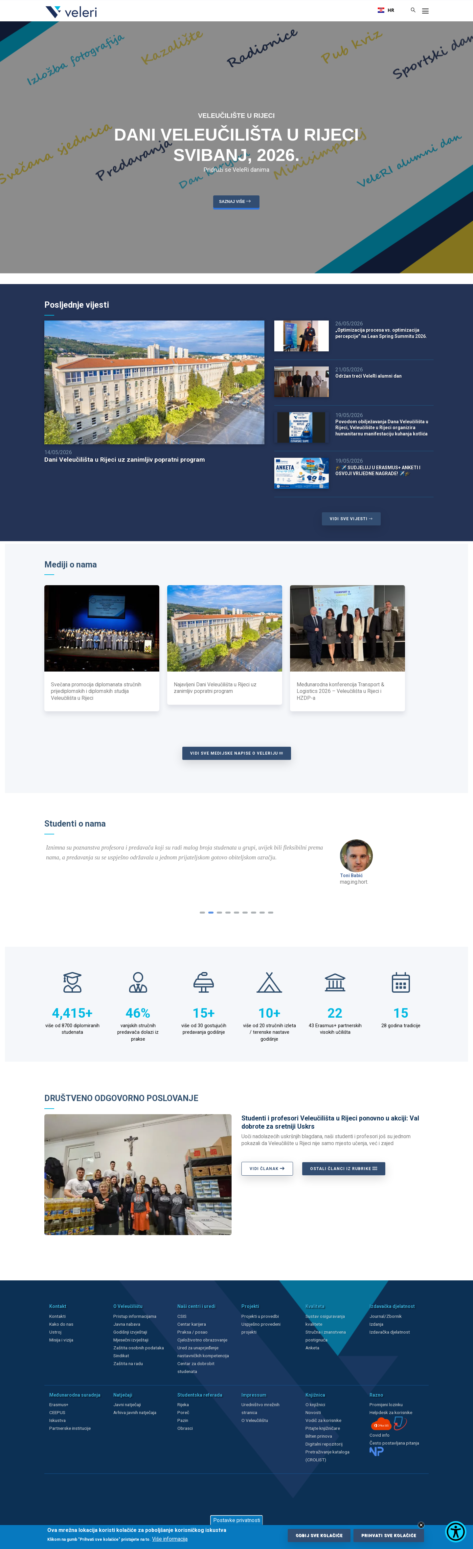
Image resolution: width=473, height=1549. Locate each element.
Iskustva (57, 1420)
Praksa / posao (193, 1332)
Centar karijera (191, 1324)
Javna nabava (126, 1324)
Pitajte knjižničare (322, 1428)
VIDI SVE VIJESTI (351, 519)
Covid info (380, 1435)
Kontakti (57, 1316)
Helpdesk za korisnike (391, 1412)
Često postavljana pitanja (394, 1443)
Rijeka (183, 1404)
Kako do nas (61, 1324)
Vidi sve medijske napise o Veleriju (236, 753)
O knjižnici (315, 1404)
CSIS (182, 1316)
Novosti (313, 1412)
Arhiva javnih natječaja (134, 1412)
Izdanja (376, 1324)
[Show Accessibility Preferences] (455, 1531)
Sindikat (121, 1355)
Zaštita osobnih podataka (138, 1347)
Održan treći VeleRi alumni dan (368, 376)
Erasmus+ (58, 1404)
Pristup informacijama (134, 1316)
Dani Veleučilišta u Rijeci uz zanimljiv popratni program (124, 459)
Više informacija (170, 1539)
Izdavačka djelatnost (390, 1332)
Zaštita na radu (128, 1363)
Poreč (183, 1412)
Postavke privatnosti (236, 1520)
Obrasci (185, 1428)
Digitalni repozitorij (324, 1444)
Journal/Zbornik (386, 1316)
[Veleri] (71, 18)
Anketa (312, 1347)
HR (386, 10)
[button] (202, 913)
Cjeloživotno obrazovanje (202, 1339)
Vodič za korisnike (323, 1420)
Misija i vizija (61, 1339)
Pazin (182, 1420)
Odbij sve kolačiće (319, 1535)
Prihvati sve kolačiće (388, 1535)
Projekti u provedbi (260, 1316)
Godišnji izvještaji (130, 1332)
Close (421, 1525)
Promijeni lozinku (386, 1404)
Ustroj (55, 1332)
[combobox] (386, 10)
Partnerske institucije (70, 1428)
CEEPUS (57, 1412)
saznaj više (236, 201)
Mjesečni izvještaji (130, 1339)
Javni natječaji (127, 1404)
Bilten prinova (318, 1436)
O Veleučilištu (254, 1420)
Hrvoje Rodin (354, 875)
